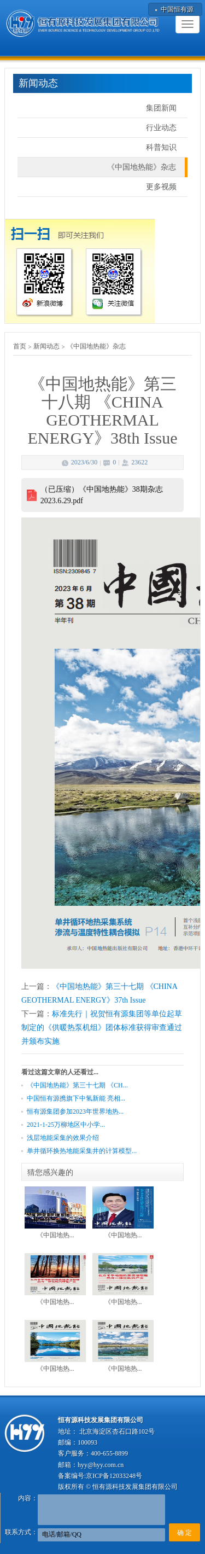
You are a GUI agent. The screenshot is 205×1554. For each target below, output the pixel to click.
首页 (19, 346)
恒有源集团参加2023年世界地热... (75, 1111)
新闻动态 (46, 346)
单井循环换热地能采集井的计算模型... (82, 1151)
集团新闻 (161, 108)
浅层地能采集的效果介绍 (63, 1138)
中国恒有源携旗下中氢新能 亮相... (76, 1098)
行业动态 (161, 128)
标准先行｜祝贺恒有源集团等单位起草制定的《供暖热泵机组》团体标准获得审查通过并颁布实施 (101, 1027)
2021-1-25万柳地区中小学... (66, 1124)
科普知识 (161, 147)
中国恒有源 (177, 9)
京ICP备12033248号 (114, 1476)
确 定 (184, 1532)
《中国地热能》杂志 (141, 167)
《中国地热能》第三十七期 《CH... (77, 1085)
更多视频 (161, 187)
